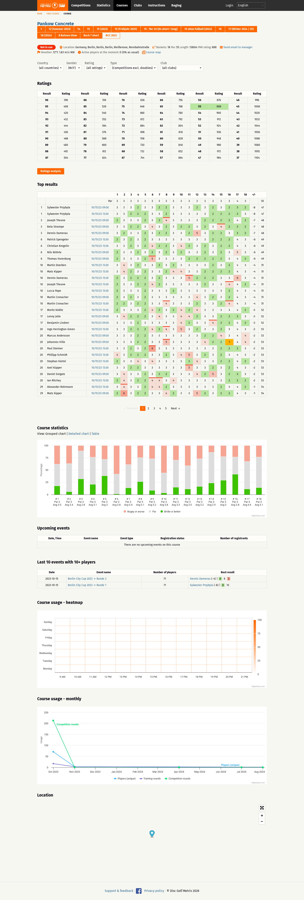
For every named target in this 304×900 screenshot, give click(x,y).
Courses (122, 5)
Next (174, 408)
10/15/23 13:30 (100, 214)
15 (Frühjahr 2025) (126, 29)
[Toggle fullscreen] (262, 808)
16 (220, 29)
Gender (74, 66)
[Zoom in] (262, 815)
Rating (96, 66)
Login (229, 5)
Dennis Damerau (200, 578)
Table (95, 434)
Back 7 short (91, 35)
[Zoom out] (262, 821)
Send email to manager (238, 47)
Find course (53, 13)
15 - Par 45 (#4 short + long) (161, 29)
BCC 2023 (111, 35)
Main (39, 13)
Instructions (156, 5)
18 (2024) (46, 35)
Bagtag (176, 5)
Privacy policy (154, 891)
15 (88, 29)
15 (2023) (102, 29)
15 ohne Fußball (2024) (198, 29)
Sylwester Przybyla (201, 585)
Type (133, 66)
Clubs (138, 5)
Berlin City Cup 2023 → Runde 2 (87, 578)
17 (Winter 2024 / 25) (241, 29)
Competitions (81, 5)
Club (182, 66)
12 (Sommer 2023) (60, 29)
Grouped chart (55, 434)
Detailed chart (78, 434)
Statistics (103, 5)
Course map (153, 52)
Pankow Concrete (55, 23)
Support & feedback (119, 891)
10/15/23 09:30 (100, 207)
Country (50, 66)
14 (78, 29)
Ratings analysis (51, 171)
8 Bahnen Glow (68, 35)
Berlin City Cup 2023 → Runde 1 (87, 585)
